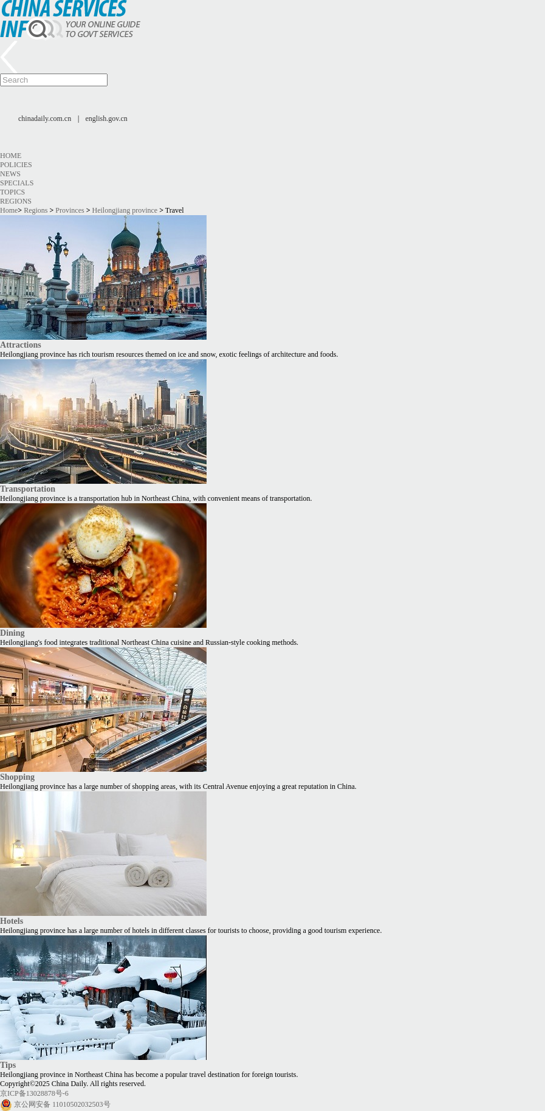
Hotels (11, 921)
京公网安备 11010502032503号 (62, 1104)
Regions (16, 201)
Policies (16, 164)
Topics (12, 192)
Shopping (17, 777)
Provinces (69, 210)
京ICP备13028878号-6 (34, 1093)
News (10, 174)
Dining (12, 633)
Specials (16, 183)
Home (10, 155)
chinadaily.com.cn (44, 118)
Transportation (27, 489)
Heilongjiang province (125, 210)
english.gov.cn (107, 118)
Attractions (20, 344)
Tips (8, 1065)
